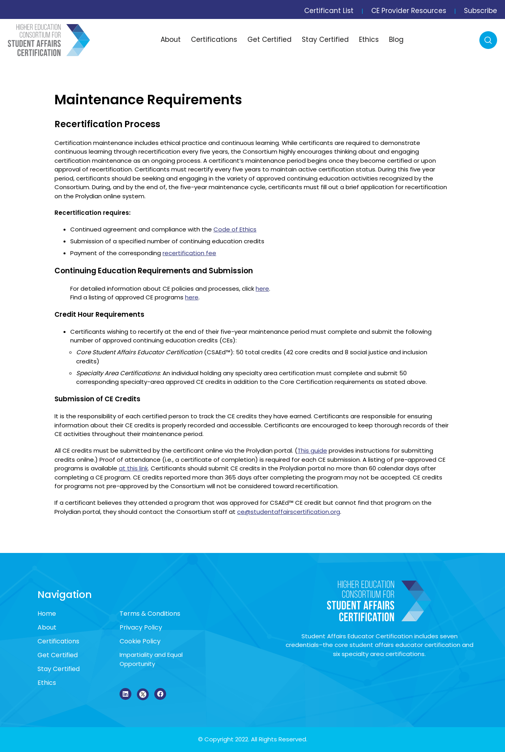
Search (488, 40)
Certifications (214, 39)
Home (46, 613)
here (262, 288)
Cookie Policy (140, 641)
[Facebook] (160, 694)
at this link (133, 468)
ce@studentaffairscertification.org (288, 512)
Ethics (369, 39)
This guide (312, 450)
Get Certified (269, 39)
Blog (396, 39)
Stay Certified (325, 39)
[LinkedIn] (125, 694)
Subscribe (480, 10)
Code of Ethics (234, 229)
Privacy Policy (141, 627)
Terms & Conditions (150, 613)
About (171, 39)
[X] (143, 694)
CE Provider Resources (408, 10)
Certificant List (329, 10)
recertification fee (189, 253)
